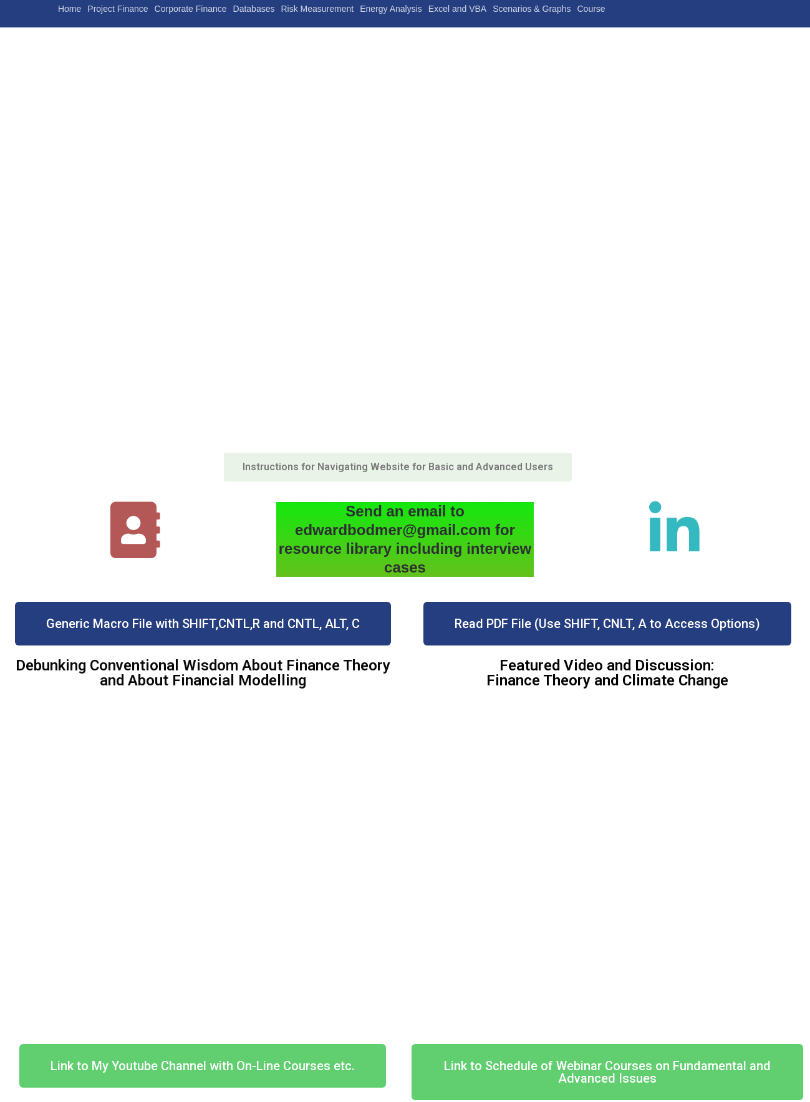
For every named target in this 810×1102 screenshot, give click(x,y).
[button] (398, 467)
